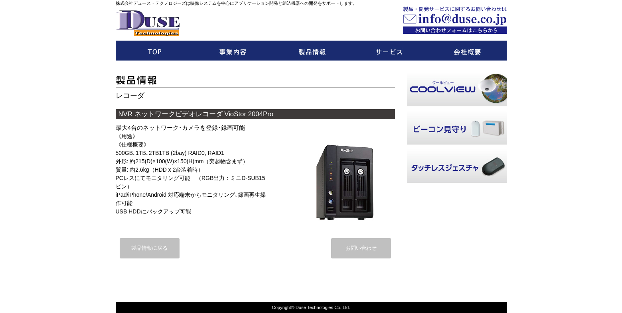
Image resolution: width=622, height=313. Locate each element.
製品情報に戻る (149, 248)
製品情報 (311, 51)
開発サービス (389, 51)
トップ (155, 51)
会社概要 (467, 51)
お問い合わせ (361, 248)
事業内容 (233, 51)
